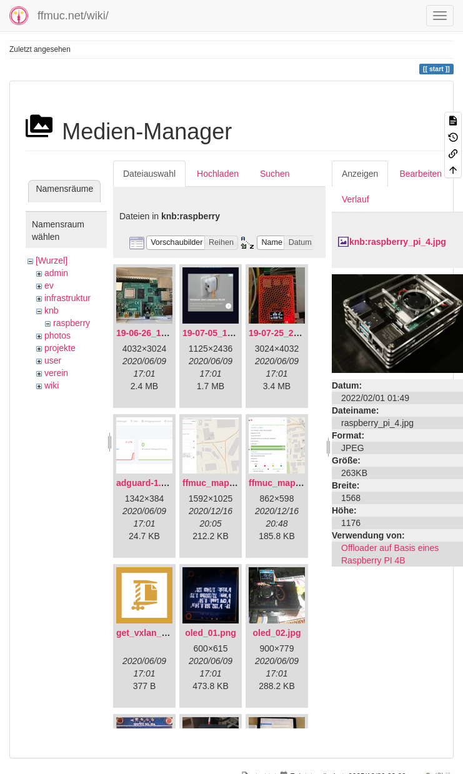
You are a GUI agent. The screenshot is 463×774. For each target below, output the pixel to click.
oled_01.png (210, 633)
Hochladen (218, 174)
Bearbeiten (420, 174)
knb (51, 310)
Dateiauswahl (149, 174)
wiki (51, 385)
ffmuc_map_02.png (289, 483)
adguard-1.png (146, 483)
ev (49, 285)
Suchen (274, 174)
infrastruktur (67, 298)
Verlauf (355, 199)
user (52, 360)
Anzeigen (360, 174)
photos (57, 335)
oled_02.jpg (276, 633)
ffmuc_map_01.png (222, 483)
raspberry (71, 323)
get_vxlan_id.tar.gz (155, 633)
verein (56, 373)
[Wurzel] (51, 260)
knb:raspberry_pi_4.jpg (397, 242)
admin (56, 273)
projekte (60, 348)
